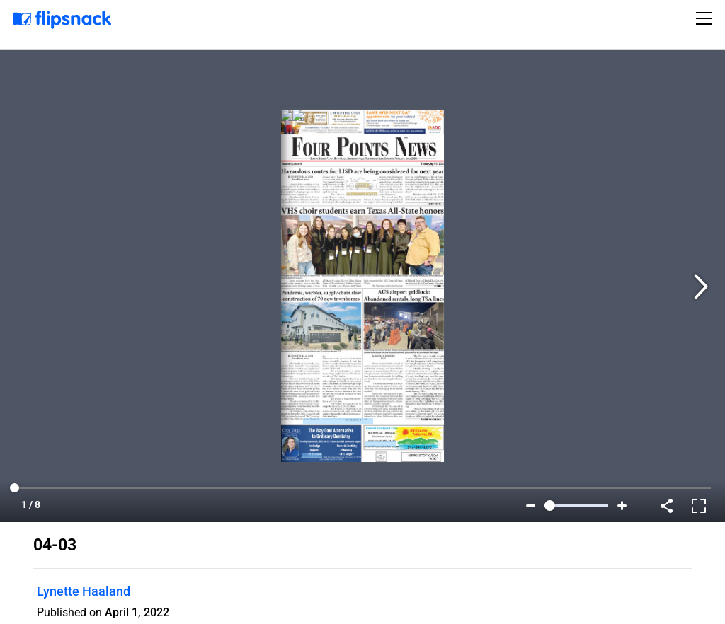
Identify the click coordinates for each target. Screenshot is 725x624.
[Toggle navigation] (706, 18)
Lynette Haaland (83, 591)
